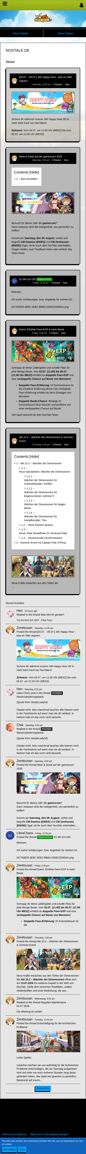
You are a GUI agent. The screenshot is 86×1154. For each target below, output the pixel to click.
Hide (34, 172)
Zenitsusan (24, 84)
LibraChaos (24, 283)
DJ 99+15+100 (27, 279)
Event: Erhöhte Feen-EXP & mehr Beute (41, 329)
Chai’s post (29, 693)
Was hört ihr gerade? (52, 614)
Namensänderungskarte (30, 696)
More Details (9, 1149)
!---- (26, 178)
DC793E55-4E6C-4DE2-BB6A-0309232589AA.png (40, 306)
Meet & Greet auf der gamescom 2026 (40, 156)
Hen (20, 610)
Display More (43, 1088)
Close (22, 1149)
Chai (20, 725)
